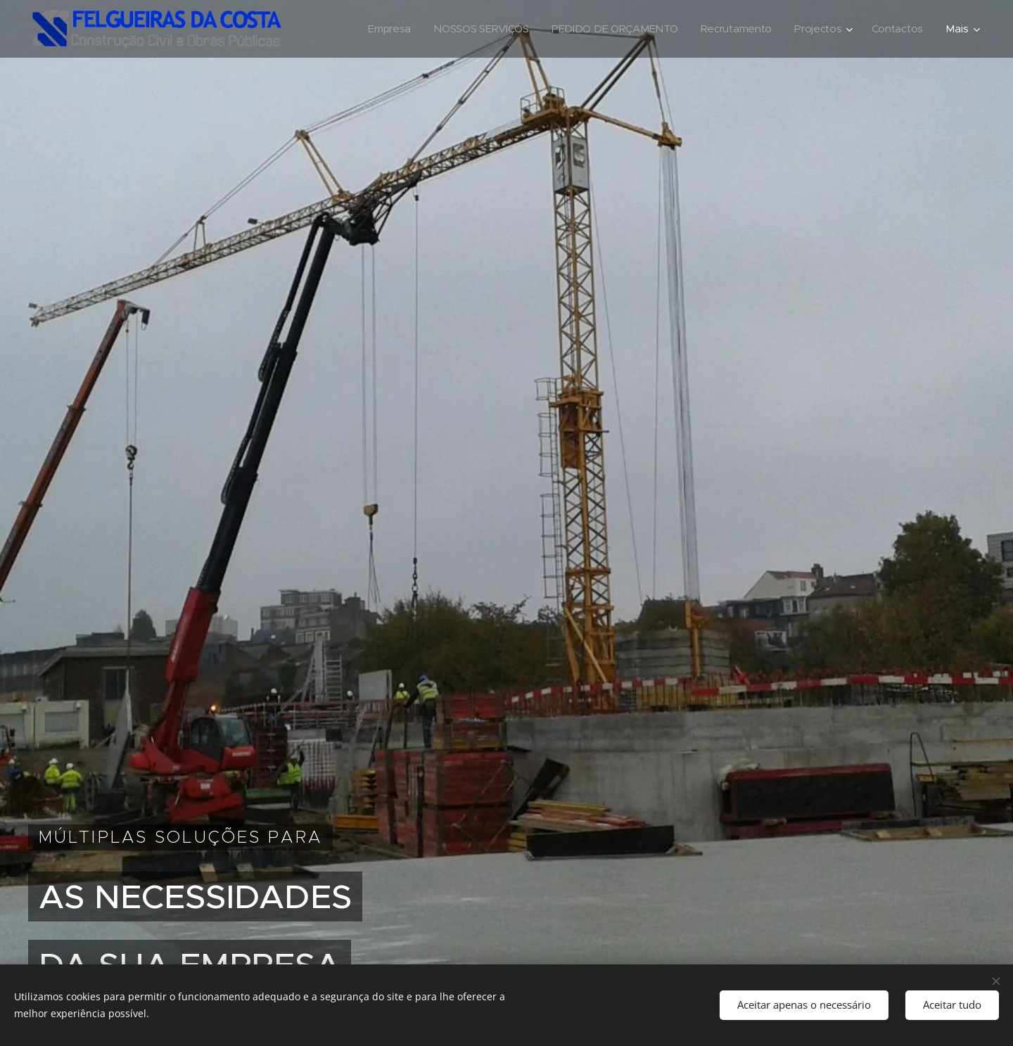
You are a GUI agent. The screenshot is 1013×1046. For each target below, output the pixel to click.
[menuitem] (379, 28)
